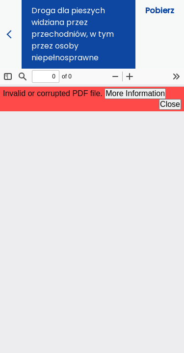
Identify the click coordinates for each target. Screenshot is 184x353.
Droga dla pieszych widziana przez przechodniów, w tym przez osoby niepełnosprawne (72, 34)
